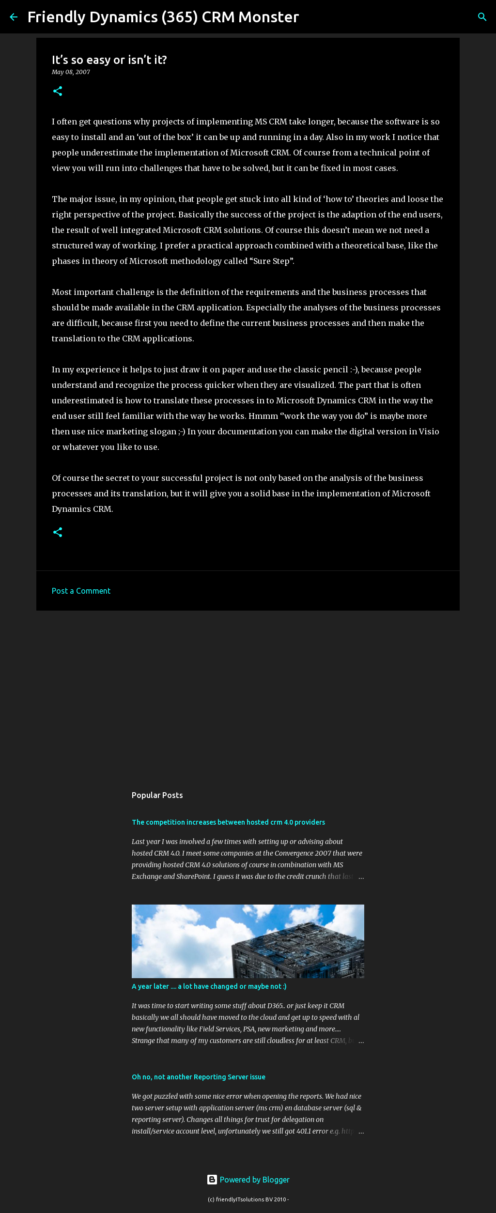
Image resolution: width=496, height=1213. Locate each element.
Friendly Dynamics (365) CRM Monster (163, 16)
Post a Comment (81, 590)
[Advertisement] (248, 693)
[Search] (313, 17)
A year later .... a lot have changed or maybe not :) (209, 986)
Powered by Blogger (248, 1179)
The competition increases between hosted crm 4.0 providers (228, 822)
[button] (57, 91)
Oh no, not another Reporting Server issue (198, 1077)
